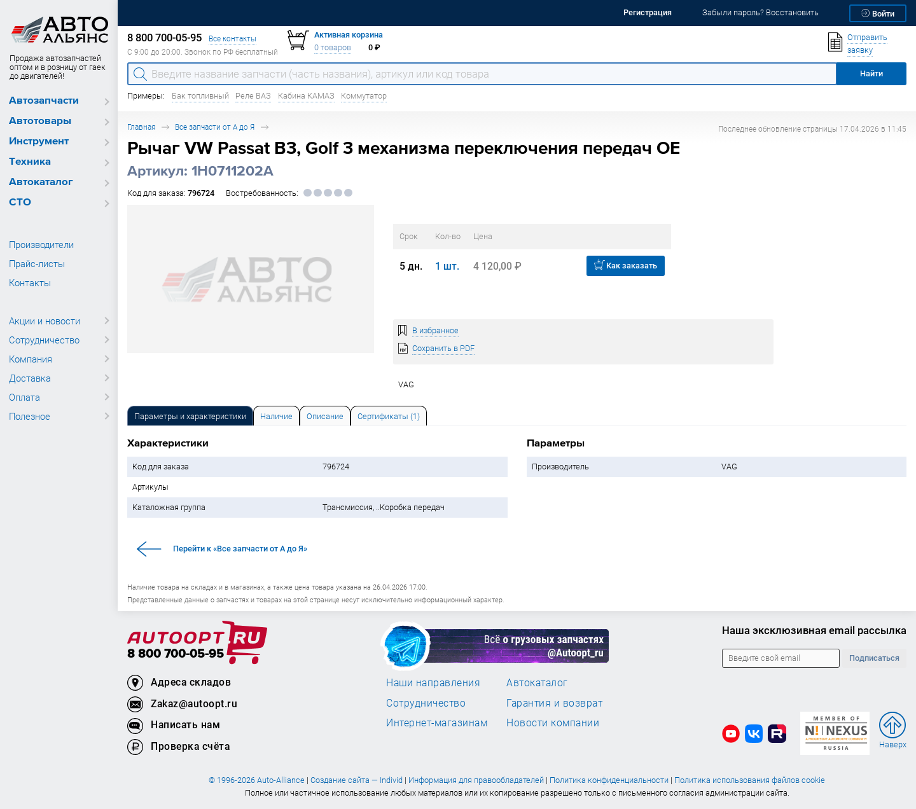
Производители (41, 244)
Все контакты (232, 38)
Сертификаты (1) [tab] (388, 416)
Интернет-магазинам (436, 722)
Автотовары (40, 121)
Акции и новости (44, 320)
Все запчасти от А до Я (214, 127)
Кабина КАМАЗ (306, 95)
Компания (30, 358)
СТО (20, 202)
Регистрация (647, 12)
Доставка (30, 377)
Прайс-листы (37, 263)
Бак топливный (200, 95)
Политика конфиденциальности (609, 780)
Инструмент (39, 141)
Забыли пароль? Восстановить (760, 12)
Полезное (29, 416)
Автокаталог (41, 182)
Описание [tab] (325, 416)
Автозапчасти (44, 100)
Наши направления (433, 682)
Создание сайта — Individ (356, 780)
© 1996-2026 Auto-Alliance (257, 780)
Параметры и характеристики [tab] (190, 416)
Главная (141, 127)
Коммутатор (364, 95)
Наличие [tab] (276, 416)
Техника (30, 161)
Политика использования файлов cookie (749, 780)
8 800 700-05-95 (175, 654)
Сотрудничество (44, 339)
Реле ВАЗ (253, 95)
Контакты (30, 282)
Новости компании (552, 722)
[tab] (190, 415)
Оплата (24, 397)
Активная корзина (348, 34)
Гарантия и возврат (554, 703)
